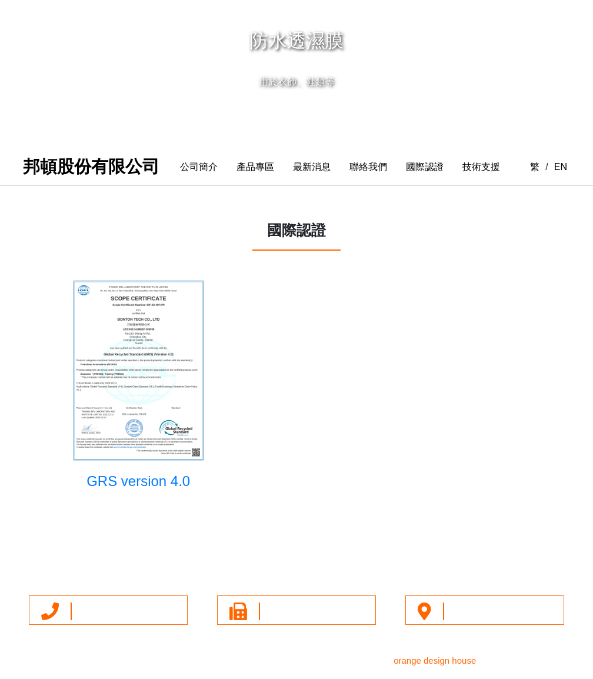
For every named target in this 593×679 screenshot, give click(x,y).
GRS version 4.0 (138, 481)
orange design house (435, 660)
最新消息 (312, 167)
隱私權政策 (410, 559)
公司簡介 (199, 167)
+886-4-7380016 (109, 611)
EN (560, 167)
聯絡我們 (368, 167)
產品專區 (255, 167)
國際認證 (425, 167)
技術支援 (481, 167)
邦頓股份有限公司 (91, 166)
